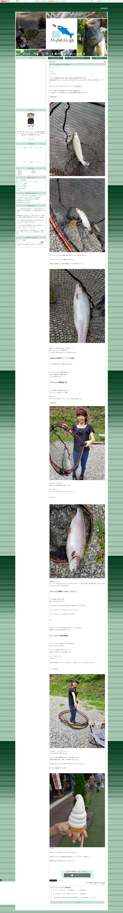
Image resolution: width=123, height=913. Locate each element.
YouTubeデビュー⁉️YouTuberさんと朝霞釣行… (66, 897)
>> (100, 1)
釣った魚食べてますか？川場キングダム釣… (65, 893)
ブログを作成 (113, 1)
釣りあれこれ (20, 188)
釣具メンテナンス (21, 186)
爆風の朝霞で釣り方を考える (24, 200)
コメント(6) (92, 884)
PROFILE (27, 10)
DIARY (22, 10)
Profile (31, 110)
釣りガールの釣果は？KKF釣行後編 (59, 64)
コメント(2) (92, 897)
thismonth (31, 162)
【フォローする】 (95, 10)
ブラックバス (20, 185)
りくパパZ (19, 209)
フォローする (31, 139)
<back (24, 162)
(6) (70, 64)
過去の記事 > (99, 58)
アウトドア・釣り (22, 1)
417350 (103, 8)
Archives (31, 168)
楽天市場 (120, 1)
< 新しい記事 (55, 58)
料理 (18, 190)
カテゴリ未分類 (20, 180)
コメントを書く (101, 884)
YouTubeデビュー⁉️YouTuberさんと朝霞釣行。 (28, 199)
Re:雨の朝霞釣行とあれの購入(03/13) (33, 225)
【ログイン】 (104, 10)
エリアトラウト (20, 183)
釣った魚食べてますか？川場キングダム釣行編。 (29, 197)
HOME (17, 10)
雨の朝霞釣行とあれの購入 (23, 202)
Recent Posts (31, 193)
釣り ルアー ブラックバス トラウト (27, 181)
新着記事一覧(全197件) (77, 58)
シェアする (60, 880)
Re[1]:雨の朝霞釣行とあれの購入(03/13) (33, 220)
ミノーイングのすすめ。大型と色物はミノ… (65, 890)
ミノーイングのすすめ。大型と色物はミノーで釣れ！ (30, 195)
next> (38, 162)
